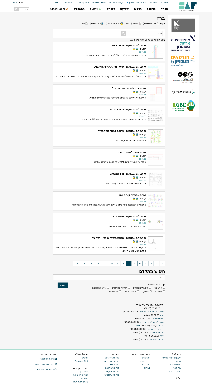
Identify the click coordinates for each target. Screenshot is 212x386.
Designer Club (81, 361)
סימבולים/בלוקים (140, 288)
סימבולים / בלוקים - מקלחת (151, 311)
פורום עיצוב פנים (111, 361)
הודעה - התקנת (157, 339)
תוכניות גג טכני (157, 318)
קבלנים (147, 368)
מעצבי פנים (145, 361)
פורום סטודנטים (112, 368)
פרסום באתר (175, 364)
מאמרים (164, 2)
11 (104, 263)
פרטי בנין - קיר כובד (155, 329)
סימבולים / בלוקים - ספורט (152, 322)
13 (90, 263)
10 (111, 263)
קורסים (85, 358)
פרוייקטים (153, 2)
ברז (162, 308)
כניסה (15, 2)
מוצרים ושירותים (99, 2)
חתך (162, 315)
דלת (162, 336)
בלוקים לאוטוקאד (80, 375)
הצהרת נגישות (175, 371)
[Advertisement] (29, 59)
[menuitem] (162, 2)
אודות (178, 361)
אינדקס (145, 291)
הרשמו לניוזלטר (48, 358)
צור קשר (177, 368)
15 (76, 263)
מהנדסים (146, 364)
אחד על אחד (83, 2)
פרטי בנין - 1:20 (157, 332)
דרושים (57, 2)
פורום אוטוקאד (112, 371)
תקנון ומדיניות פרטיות (171, 358)
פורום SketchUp (112, 375)
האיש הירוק (113, 291)
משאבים (158, 291)
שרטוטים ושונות (99, 288)
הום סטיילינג (114, 364)
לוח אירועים (69, 2)
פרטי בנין (158, 288)
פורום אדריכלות (112, 358)
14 (83, 263)
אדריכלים (146, 358)
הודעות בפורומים (119, 288)
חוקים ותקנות (130, 291)
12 (97, 263)
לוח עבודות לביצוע (137, 2)
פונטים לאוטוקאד (80, 382)
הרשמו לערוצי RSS (47, 369)
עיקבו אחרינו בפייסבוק (46, 364)
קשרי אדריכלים (116, 2)
